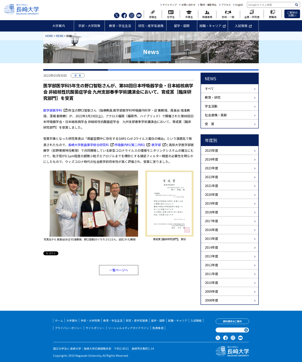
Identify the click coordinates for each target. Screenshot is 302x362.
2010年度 (211, 282)
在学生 (171, 14)
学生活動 (211, 106)
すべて (209, 88)
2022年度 (211, 176)
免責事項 (157, 328)
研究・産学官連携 (150, 25)
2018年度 (211, 212)
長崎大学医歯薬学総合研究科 (91, 144)
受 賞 (209, 123)
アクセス (226, 5)
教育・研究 (213, 97)
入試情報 (241, 25)
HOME (49, 36)
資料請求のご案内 (232, 321)
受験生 (153, 14)
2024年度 (211, 159)
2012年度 (211, 265)
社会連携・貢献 (216, 115)
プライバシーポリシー (68, 328)
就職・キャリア (210, 25)
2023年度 (211, 168)
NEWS (59, 36)
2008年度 (211, 300)
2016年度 (211, 229)
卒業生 (189, 14)
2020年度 (211, 194)
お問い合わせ (188, 5)
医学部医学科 (55, 110)
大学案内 (58, 25)
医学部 (159, 144)
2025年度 (211, 150)
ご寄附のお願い (292, 14)
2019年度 (211, 203)
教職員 (273, 14)
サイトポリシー (95, 328)
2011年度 (211, 273)
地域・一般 (228, 14)
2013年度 (211, 256)
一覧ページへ (118, 270)
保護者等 (207, 14)
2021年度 (211, 185)
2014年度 (211, 247)
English (239, 5)
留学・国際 (182, 25)
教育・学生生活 (120, 25)
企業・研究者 (252, 14)
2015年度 (211, 238)
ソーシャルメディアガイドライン (128, 328)
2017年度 (211, 220)
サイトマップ (170, 5)
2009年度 (211, 291)
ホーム (59, 320)
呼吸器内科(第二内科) (132, 144)
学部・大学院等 (89, 25)
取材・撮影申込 (208, 5)
